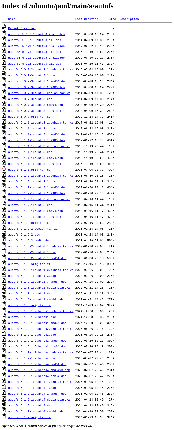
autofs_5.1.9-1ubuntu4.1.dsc (32, 388)
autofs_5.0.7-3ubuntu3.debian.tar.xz (39, 93)
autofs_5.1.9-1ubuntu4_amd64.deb (35, 411)
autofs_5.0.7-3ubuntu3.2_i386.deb (36, 87)
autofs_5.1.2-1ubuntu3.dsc (30, 205)
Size (112, 19)
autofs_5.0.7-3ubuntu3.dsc (30, 99)
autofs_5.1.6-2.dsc (24, 234)
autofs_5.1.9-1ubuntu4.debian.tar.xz (39, 399)
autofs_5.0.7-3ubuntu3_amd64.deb (35, 105)
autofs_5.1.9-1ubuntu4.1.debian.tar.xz (41, 382)
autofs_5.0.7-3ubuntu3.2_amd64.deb (37, 81)
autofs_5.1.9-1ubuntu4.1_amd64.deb (37, 393)
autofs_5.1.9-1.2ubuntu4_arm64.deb (37, 376)
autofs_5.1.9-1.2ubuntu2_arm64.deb (37, 346)
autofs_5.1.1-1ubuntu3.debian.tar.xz (39, 146)
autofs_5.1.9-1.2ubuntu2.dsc (32, 335)
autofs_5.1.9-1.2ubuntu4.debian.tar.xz (41, 352)
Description (129, 19)
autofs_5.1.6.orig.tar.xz (29, 264)
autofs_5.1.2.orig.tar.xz (29, 223)
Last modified (86, 19)
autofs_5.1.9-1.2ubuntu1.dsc (32, 317)
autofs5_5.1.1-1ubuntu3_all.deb (34, 52)
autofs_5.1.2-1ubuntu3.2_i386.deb (36, 193)
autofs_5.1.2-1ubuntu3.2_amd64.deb (37, 187)
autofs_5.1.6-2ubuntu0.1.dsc (32, 252)
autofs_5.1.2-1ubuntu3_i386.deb (34, 217)
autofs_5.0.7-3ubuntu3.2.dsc (32, 75)
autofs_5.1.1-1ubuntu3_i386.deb (34, 164)
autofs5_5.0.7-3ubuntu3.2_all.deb (36, 34)
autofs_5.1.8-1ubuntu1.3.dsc (32, 276)
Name (11, 19)
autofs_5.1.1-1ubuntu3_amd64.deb (35, 158)
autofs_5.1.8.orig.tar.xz (29, 305)
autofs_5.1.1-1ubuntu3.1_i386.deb (36, 140)
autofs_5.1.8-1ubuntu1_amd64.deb (35, 299)
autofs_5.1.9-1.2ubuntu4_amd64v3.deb (39, 370)
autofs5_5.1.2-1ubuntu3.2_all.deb (36, 58)
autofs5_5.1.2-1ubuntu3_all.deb (34, 63)
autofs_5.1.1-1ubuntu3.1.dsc (32, 128)
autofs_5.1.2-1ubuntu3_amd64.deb (35, 211)
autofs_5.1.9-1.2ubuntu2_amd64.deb (37, 340)
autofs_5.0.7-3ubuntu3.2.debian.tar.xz (41, 69)
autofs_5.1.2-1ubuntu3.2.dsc (32, 181)
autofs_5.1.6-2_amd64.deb (29, 240)
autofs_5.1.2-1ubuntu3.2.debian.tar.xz (41, 175)
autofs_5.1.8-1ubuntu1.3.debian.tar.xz (41, 270)
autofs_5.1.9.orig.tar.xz (29, 417)
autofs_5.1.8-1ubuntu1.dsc (30, 293)
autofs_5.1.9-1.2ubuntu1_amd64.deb (37, 323)
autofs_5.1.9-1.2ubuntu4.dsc (32, 358)
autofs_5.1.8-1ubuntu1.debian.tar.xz (39, 287)
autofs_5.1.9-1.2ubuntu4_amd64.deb (37, 364)
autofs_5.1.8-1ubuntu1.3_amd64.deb (37, 281)
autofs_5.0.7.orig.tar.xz (29, 116)
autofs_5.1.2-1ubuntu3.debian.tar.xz (39, 199)
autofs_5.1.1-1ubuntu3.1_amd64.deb (37, 134)
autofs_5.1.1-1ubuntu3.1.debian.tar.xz (41, 122)
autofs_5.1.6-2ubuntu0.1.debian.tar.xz (41, 246)
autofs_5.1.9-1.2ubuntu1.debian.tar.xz (41, 311)
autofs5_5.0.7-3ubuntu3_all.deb (34, 40)
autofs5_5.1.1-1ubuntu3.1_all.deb (36, 46)
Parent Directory (22, 28)
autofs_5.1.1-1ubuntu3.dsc (30, 152)
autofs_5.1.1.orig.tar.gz (29, 170)
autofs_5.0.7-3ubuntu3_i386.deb (34, 111)
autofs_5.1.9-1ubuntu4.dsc (30, 405)
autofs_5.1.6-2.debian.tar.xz (33, 228)
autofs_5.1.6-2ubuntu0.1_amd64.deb (37, 258)
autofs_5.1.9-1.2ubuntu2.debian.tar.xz (41, 329)
